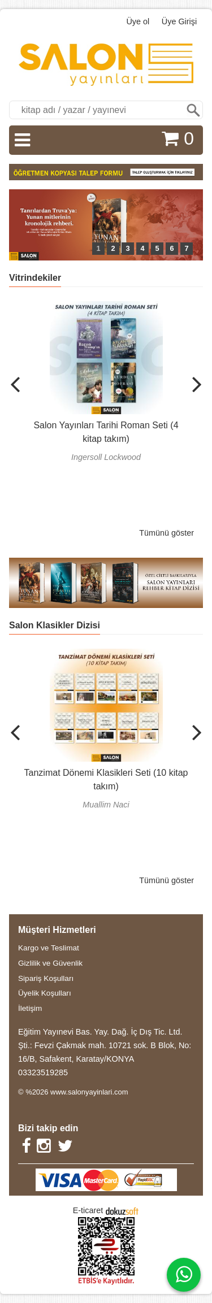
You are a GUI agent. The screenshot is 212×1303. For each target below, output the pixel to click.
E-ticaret (88, 1210)
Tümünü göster (166, 532)
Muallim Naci (106, 804)
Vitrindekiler (35, 278)
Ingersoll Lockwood (106, 457)
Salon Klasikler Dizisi (54, 625)
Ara (193, 110)
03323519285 (43, 1072)
